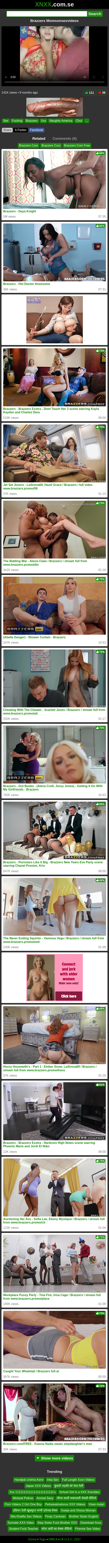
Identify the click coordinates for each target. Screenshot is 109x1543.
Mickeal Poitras (23, 1498)
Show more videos (54, 1458)
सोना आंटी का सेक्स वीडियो (57, 1528)
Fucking (17, 120)
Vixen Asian (96, 1504)
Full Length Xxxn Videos (78, 1479)
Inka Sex (53, 1479)
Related (38, 138)
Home (32, 1539)
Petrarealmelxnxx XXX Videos (65, 1504)
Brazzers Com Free (77, 145)
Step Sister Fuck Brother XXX (57, 1522)
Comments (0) (65, 138)
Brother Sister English (83, 1516)
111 (89, 92)
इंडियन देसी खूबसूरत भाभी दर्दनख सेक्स (35, 1510)
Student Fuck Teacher (23, 1528)
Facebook (36, 130)
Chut (79, 120)
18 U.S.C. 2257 (70, 1539)
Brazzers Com (28, 145)
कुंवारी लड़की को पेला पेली (68, 1485)
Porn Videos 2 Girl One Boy (23, 1504)
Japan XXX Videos (38, 1485)
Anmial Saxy (45, 1498)
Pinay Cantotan (55, 1516)
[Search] (46, 14)
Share (7, 130)
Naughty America (60, 120)
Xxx (43, 120)
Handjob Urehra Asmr (28, 1479)
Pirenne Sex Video (87, 1528)
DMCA (53, 1539)
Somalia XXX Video (21, 1522)
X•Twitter (21, 130)
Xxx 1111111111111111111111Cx (32, 1491)
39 (101, 92)
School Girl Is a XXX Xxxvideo (79, 1491)
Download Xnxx (90, 1522)
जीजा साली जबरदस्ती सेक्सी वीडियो (76, 1498)
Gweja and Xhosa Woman (78, 1510)
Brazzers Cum (50, 145)
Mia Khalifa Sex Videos (26, 1516)
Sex (5, 120)
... (86, 120)
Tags (42, 1539)
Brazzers (32, 120)
